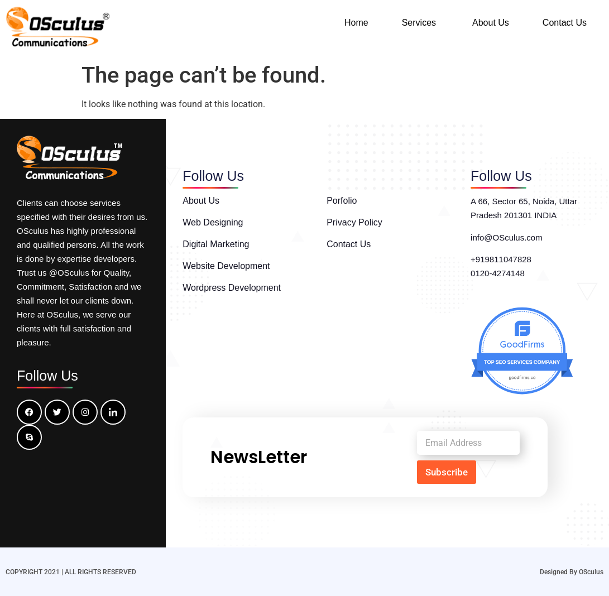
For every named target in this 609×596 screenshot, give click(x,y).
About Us (490, 22)
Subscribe (446, 472)
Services (419, 22)
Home (356, 22)
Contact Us (565, 22)
